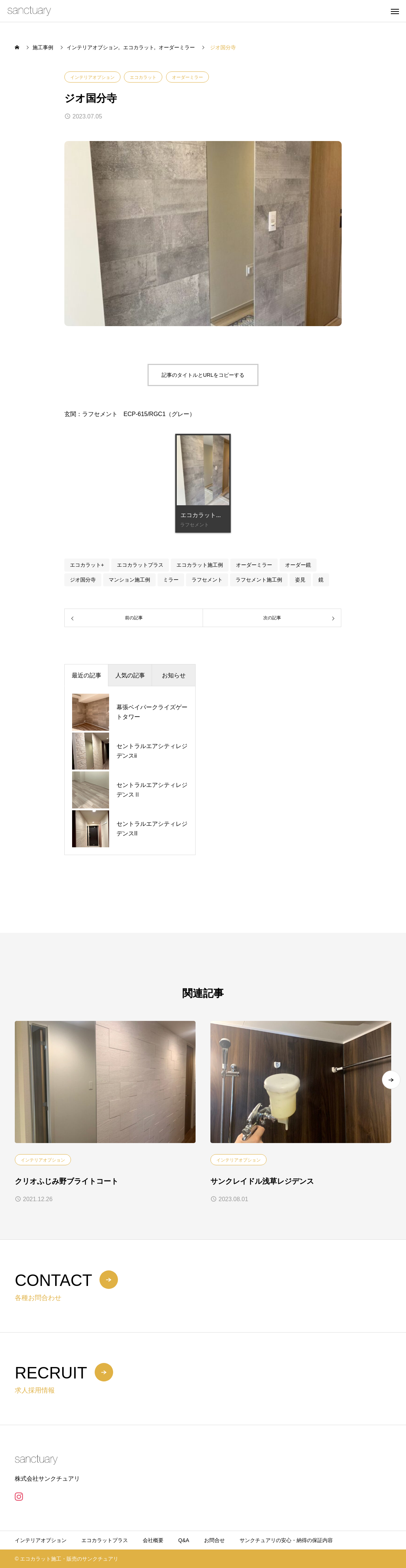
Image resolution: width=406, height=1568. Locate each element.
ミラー (171, 580)
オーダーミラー (187, 77)
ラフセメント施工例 (259, 580)
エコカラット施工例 (199, 565)
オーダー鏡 (298, 565)
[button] (391, 1083)
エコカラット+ (87, 565)
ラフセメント (207, 580)
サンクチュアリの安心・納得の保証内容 (286, 1540)
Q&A (183, 1540)
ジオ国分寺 (83, 580)
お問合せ (214, 1540)
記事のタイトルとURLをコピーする (203, 375)
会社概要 (153, 1540)
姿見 (300, 580)
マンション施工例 (129, 580)
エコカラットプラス (140, 565)
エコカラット (143, 77)
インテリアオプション (92, 77)
